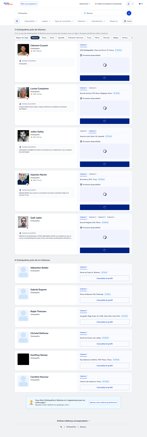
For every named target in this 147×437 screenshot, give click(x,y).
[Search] (129, 13)
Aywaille (61, 38)
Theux (44, 38)
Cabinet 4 (111, 217)
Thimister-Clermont (75, 38)
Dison (52, 38)
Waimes (35, 38)
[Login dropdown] (130, 3)
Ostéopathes (71, 427)
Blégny (115, 38)
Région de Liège (22, 38)
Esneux (125, 38)
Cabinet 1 (83, 45)
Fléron (97, 38)
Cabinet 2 (92, 88)
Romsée (106, 38)
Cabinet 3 (101, 217)
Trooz (89, 38)
